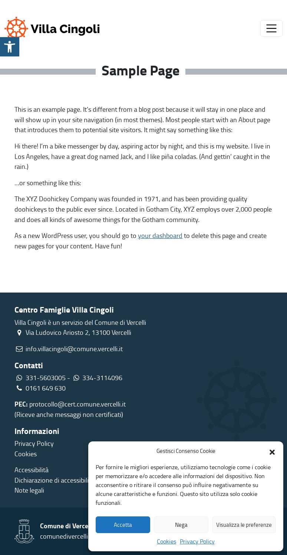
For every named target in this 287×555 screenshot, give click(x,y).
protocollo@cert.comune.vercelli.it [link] (77, 404)
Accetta (123, 525)
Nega (181, 525)
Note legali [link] (29, 490)
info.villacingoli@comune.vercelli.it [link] (74, 348)
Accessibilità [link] (31, 469)
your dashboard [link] (160, 235)
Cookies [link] (166, 541)
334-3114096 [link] (102, 377)
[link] (9, 46)
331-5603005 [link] (46, 377)
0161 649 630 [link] (40, 388)
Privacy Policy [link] (197, 541)
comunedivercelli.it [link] (66, 536)
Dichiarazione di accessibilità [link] (54, 480)
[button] (272, 451)
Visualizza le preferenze (244, 525)
